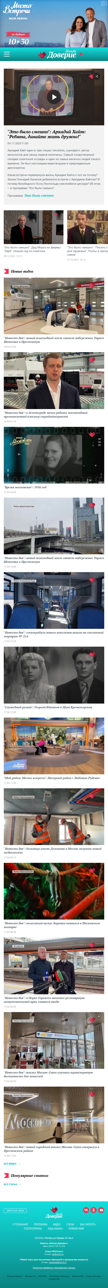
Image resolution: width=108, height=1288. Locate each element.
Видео (56, 1224)
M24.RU (42, 1276)
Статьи (70, 1224)
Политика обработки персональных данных (54, 1267)
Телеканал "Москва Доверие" (56, 54)
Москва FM (77, 1276)
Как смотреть (88, 1224)
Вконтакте (86, 1210)
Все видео (10, 1163)
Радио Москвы (93, 1276)
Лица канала (55, 1228)
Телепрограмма (33, 1228)
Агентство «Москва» (59, 1276)
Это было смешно (39, 195)
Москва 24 (30, 1276)
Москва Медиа (14, 1276)
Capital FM (54, 1279)
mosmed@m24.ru (57, 1262)
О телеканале (20, 1224)
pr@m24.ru (57, 1254)
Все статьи (10, 1184)
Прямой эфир (82, 54)
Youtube (101, 1210)
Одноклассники (94, 1210)
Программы (40, 1224)
